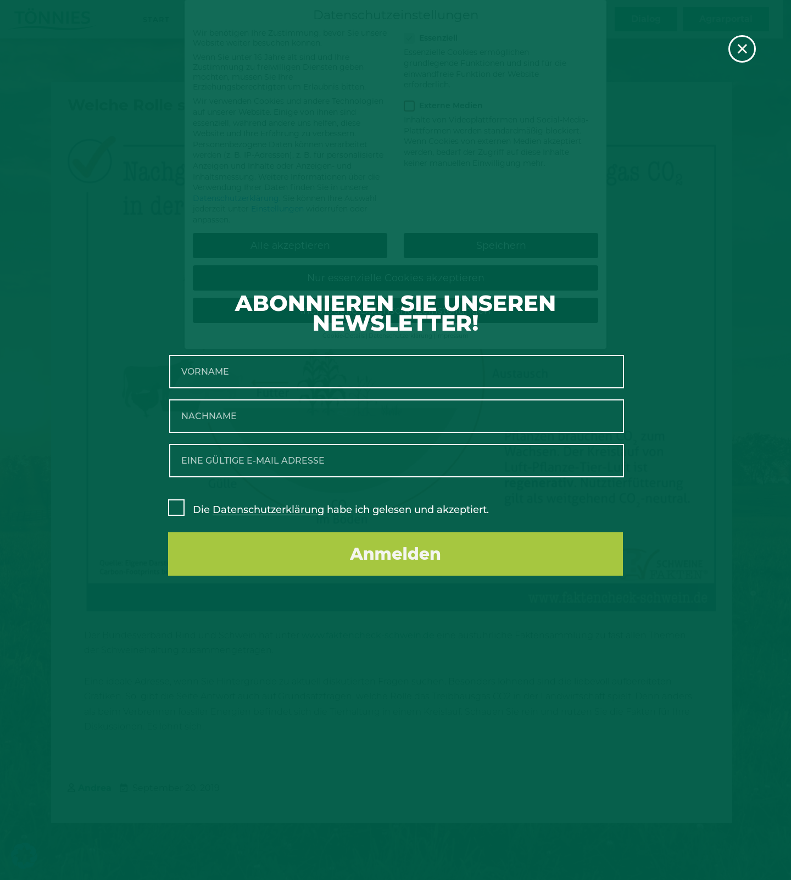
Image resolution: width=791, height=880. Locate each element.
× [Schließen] (742, 49)
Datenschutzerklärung (268, 510)
